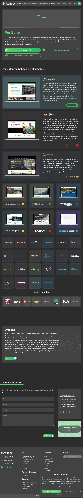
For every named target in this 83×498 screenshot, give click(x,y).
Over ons (59, 3)
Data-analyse (47, 463)
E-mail (45, 467)
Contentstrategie (48, 458)
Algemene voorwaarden (29, 483)
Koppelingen (47, 470)
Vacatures (26, 476)
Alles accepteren (51, 491)
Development (52, 3)
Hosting (46, 468)
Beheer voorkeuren (71, 491)
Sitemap (25, 488)
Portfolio (64, 3)
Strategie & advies (32, 3)
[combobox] (72, 456)
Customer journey (43, 3)
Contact (74, 3)
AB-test (46, 456)
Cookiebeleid (55, 495)
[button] (79, 3)
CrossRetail (47, 460)
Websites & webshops (21, 3)
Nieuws (69, 3)
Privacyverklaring (64, 495)
